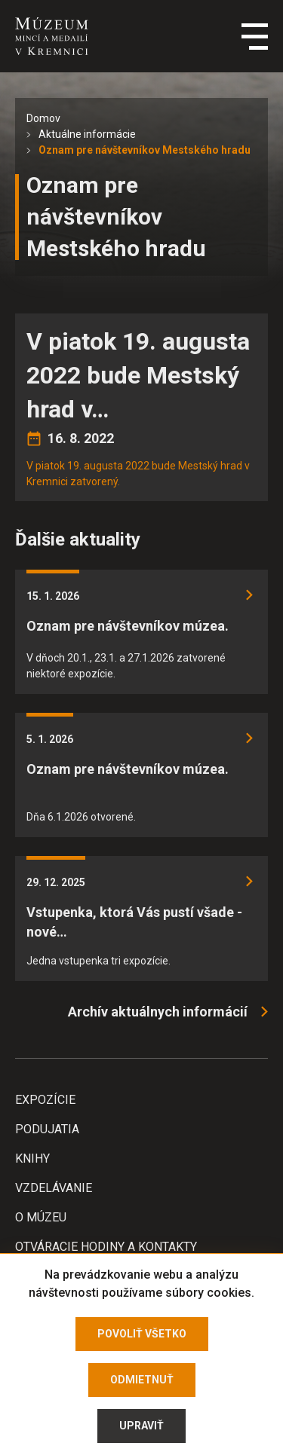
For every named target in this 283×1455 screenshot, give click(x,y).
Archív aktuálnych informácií (158, 1011)
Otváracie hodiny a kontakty (106, 1247)
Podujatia (47, 1129)
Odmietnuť (142, 1380)
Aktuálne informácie (87, 134)
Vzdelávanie (53, 1188)
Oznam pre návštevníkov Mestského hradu (144, 150)
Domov (43, 118)
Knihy (32, 1158)
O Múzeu (40, 1217)
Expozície (45, 1100)
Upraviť (141, 1426)
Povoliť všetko (141, 1334)
